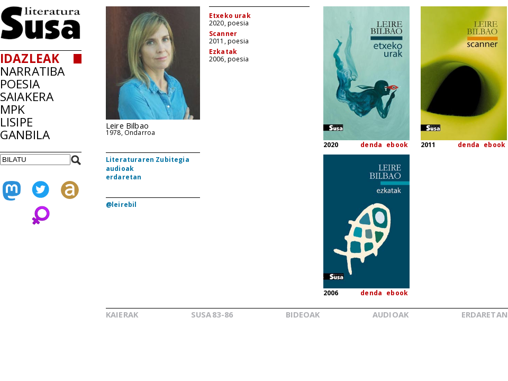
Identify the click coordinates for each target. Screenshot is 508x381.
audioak (120, 168)
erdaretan (123, 177)
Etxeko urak (230, 15)
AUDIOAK (391, 314)
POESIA (20, 84)
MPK (12, 109)
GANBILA (25, 134)
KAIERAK (122, 314)
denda (371, 144)
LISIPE (16, 122)
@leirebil (121, 204)
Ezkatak (223, 51)
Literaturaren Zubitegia (147, 159)
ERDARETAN (484, 314)
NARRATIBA (32, 71)
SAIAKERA (26, 96)
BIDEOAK (303, 314)
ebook (397, 144)
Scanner (223, 33)
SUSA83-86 (212, 314)
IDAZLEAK (29, 58)
